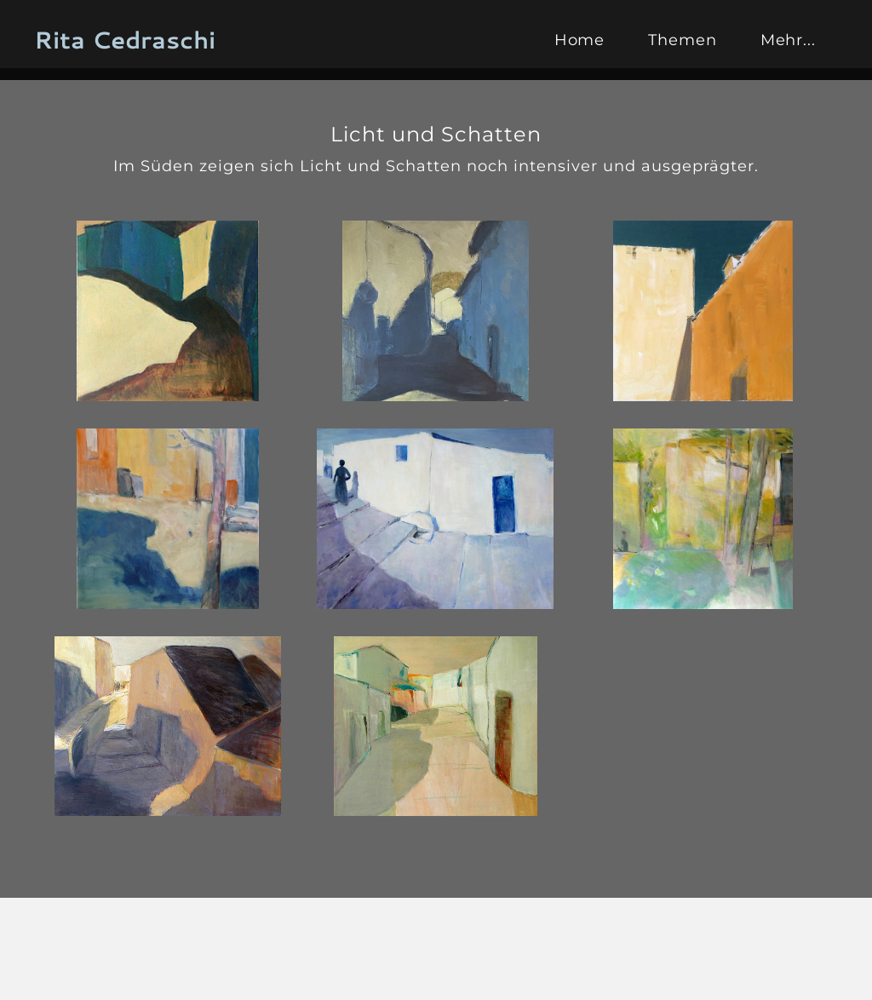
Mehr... (788, 40)
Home (579, 40)
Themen (682, 40)
